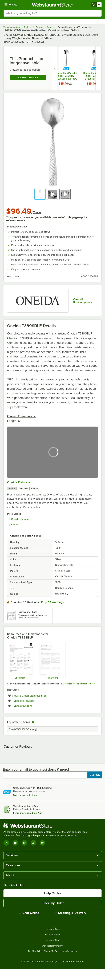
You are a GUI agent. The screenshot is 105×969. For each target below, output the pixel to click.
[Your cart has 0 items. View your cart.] (96, 4)
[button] (40, 194)
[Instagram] (6, 843)
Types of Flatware (33, 700)
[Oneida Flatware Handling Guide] (52, 660)
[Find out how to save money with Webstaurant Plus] (66, 68)
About (12, 488)
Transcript (23, 488)
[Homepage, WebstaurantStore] (52, 5)
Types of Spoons (33, 705)
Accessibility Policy (52, 946)
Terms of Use (52, 940)
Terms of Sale (52, 929)
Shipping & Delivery (70, 913)
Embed (34, 488)
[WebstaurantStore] (46, 826)
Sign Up (95, 775)
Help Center (52, 893)
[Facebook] (24, 843)
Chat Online (29, 913)
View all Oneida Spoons (82, 301)
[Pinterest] (42, 843)
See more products (27, 77)
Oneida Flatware (18, 482)
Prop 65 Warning (51, 602)
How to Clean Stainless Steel (40, 695)
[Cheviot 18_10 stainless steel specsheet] (20, 660)
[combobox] (52, 13)
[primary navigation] (10, 4)
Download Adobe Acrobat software (79, 684)
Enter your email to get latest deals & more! (36, 769)
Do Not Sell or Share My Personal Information (52, 951)
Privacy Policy (52, 934)
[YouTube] (15, 843)
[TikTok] (33, 843)
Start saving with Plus (25, 795)
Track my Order (53, 903)
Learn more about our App (27, 813)
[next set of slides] (98, 68)
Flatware (15, 524)
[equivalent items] (33, 722)
